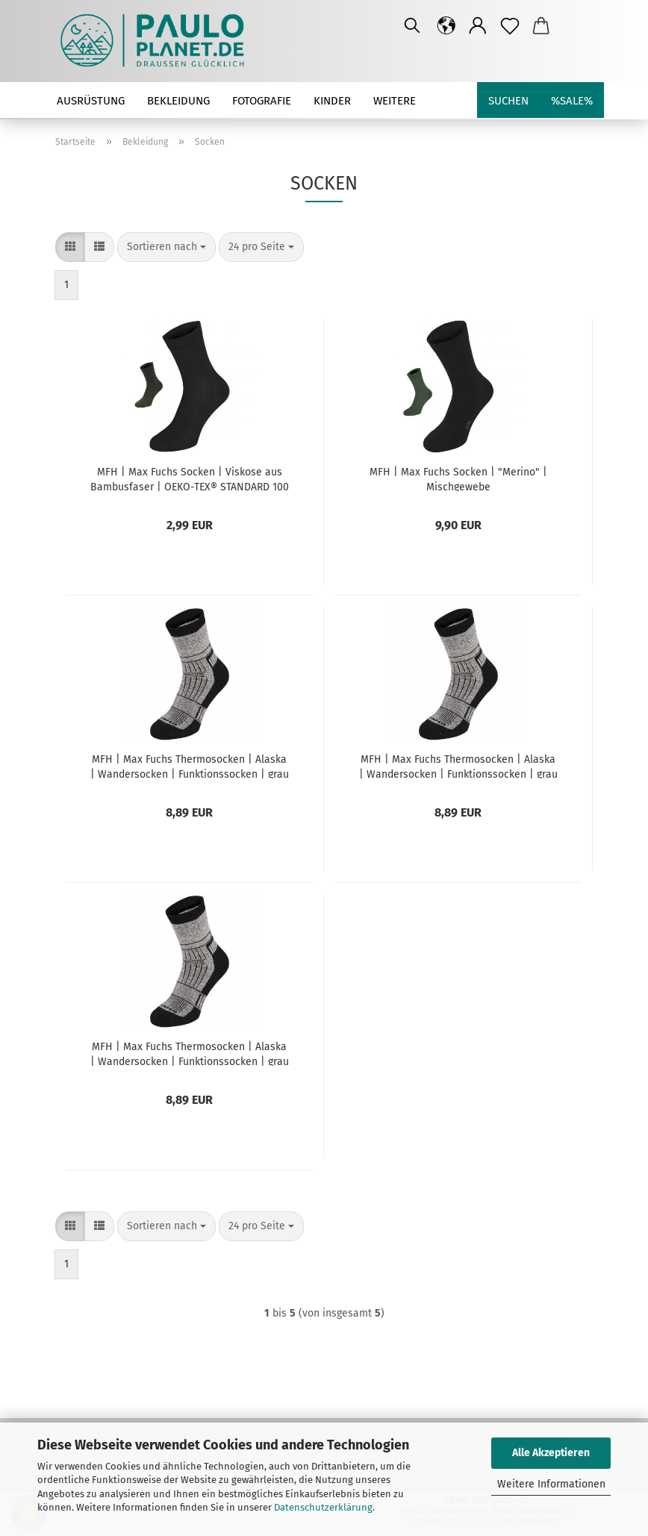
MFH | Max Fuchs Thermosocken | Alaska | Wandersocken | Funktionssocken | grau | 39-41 (189, 765)
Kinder (332, 100)
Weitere (394, 100)
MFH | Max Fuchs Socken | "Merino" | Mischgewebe (458, 478)
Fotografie (261, 100)
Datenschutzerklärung (323, 1507)
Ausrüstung (91, 100)
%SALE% (572, 100)
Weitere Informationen (551, 1484)
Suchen (508, 100)
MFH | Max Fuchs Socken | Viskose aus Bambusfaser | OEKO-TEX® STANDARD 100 (189, 478)
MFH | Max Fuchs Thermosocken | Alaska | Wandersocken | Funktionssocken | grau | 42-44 (458, 765)
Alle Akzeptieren (551, 1452)
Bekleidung (178, 100)
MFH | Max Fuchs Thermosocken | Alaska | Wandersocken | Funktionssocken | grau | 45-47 (189, 1053)
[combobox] (166, 247)
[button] (447, 26)
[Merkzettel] (510, 26)
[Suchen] (412, 26)
